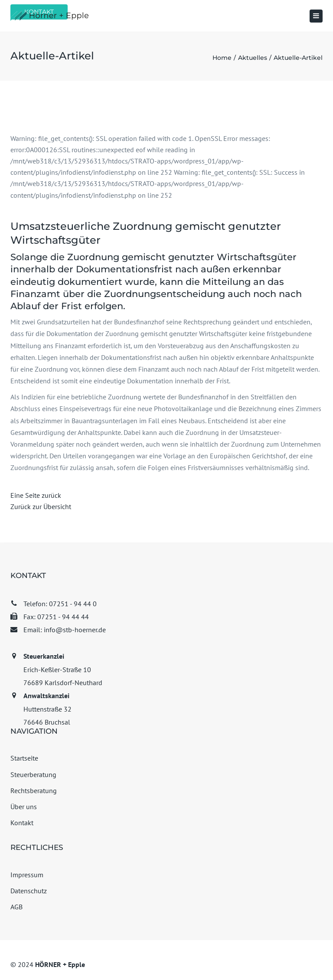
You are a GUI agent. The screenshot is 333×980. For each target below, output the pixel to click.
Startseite (24, 758)
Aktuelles (252, 58)
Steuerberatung (33, 774)
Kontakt (21, 822)
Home (222, 58)
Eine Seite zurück (35, 495)
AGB (16, 906)
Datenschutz (28, 890)
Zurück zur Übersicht (40, 506)
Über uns (23, 806)
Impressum (26, 874)
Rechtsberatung (33, 790)
